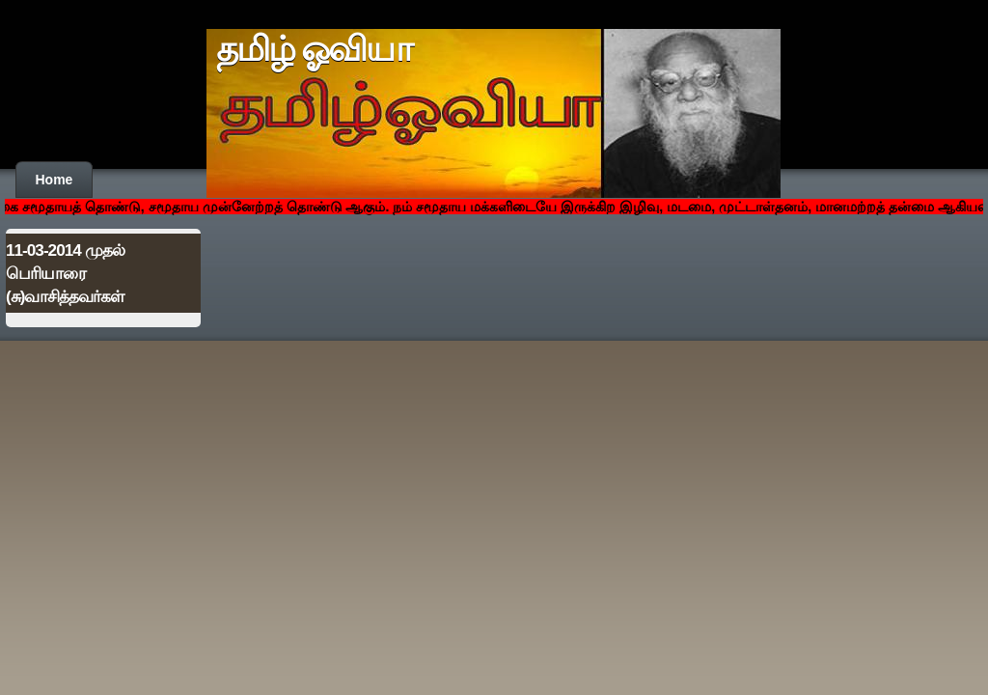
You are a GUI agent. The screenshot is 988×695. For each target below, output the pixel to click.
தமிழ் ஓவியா (314, 49)
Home (54, 179)
